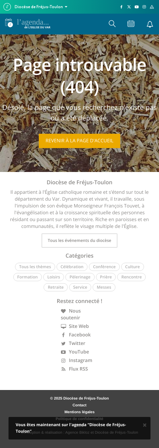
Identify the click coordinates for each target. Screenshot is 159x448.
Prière (106, 277)
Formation (27, 277)
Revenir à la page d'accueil (79, 141)
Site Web (75, 326)
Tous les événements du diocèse (79, 240)
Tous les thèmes (35, 267)
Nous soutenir (71, 314)
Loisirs (53, 277)
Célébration (72, 267)
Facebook (76, 335)
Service (80, 287)
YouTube (75, 352)
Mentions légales (79, 412)
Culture (132, 267)
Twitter (73, 343)
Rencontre (131, 277)
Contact (79, 405)
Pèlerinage (79, 277)
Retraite (55, 287)
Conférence (104, 267)
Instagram (77, 360)
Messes (104, 287)
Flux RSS (74, 369)
